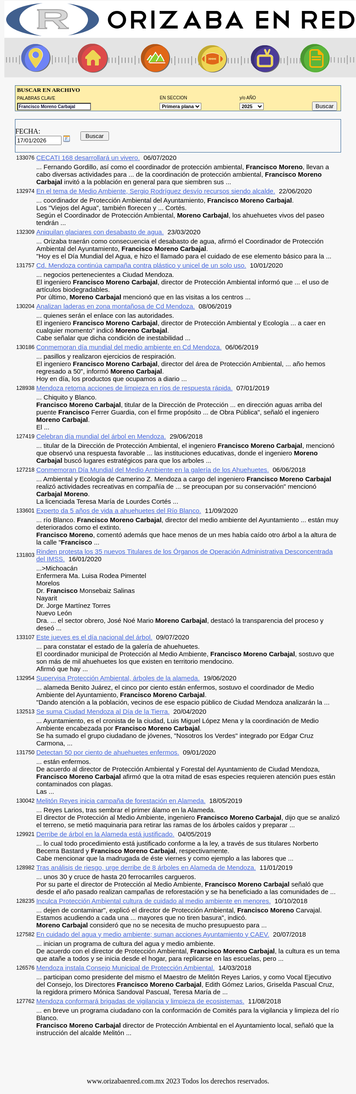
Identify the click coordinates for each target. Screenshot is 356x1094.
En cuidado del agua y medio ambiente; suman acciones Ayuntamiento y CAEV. (152, 934)
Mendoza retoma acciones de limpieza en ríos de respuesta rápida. (134, 388)
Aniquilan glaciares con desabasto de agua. (99, 232)
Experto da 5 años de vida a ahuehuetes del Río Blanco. (118, 510)
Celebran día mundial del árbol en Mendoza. (101, 436)
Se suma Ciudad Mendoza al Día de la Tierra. (103, 711)
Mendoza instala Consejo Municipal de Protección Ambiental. (125, 967)
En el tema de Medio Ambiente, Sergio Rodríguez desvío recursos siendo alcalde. (155, 191)
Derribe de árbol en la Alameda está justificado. (105, 834)
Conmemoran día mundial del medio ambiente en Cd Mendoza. (129, 347)
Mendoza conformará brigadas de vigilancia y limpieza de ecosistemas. (140, 1001)
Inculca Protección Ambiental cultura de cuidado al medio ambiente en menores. (153, 901)
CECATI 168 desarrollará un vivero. (88, 157)
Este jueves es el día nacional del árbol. (94, 637)
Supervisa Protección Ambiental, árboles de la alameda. (118, 678)
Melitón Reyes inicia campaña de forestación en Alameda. (120, 800)
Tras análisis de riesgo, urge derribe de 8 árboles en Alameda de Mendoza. (146, 867)
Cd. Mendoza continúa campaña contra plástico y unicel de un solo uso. (141, 265)
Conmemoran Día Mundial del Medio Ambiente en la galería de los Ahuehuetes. (152, 469)
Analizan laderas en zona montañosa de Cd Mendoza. (115, 306)
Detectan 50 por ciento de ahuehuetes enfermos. (107, 752)
